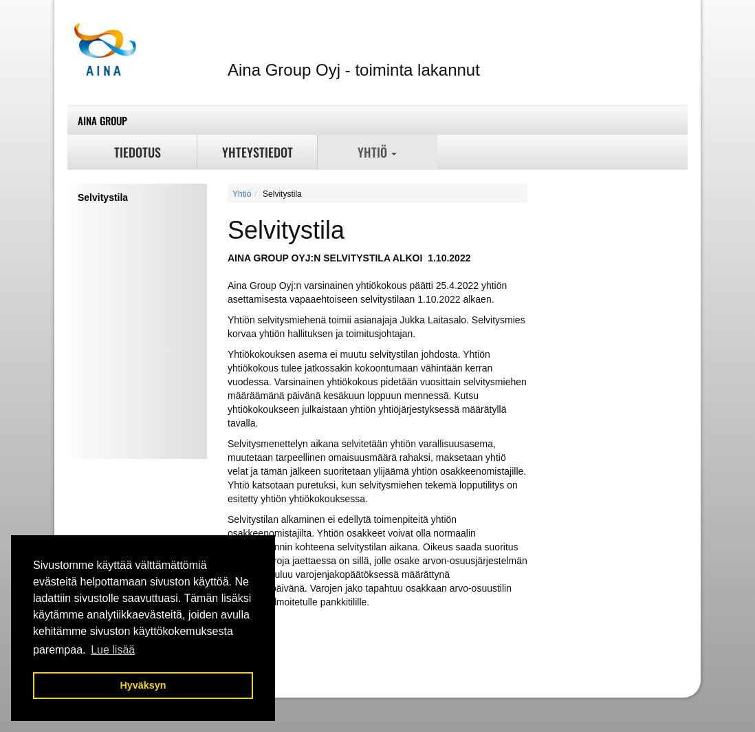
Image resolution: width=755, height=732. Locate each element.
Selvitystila (103, 197)
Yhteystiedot (257, 152)
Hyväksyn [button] (143, 685)
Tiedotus (137, 152)
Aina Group (102, 120)
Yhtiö (377, 152)
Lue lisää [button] (113, 650)
